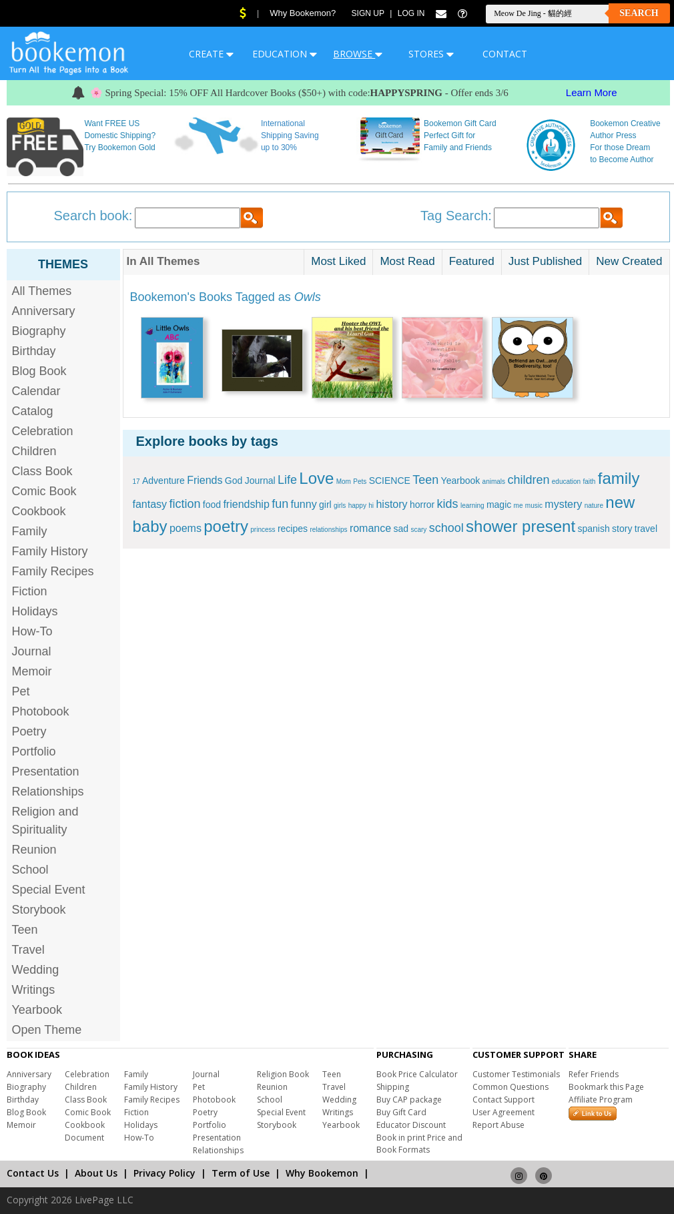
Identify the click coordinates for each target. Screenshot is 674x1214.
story (622, 528)
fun (280, 504)
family (619, 478)
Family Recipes (53, 571)
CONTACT (504, 53)
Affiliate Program (601, 1099)
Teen (25, 929)
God (233, 480)
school (446, 528)
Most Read (407, 261)
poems (186, 528)
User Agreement (503, 1112)
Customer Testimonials (516, 1074)
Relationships (48, 791)
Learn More (591, 92)
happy (357, 505)
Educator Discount (411, 1125)
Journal (31, 651)
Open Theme (47, 1029)
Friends (204, 480)
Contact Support (503, 1099)
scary (418, 529)
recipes (293, 528)
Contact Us (33, 1173)
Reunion (34, 849)
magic (498, 504)
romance (370, 528)
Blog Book (39, 371)
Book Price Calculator (417, 1074)
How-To (32, 631)
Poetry (29, 731)
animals (493, 481)
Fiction (29, 591)
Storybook (39, 909)
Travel (28, 949)
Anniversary (43, 311)
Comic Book (44, 491)
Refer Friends (594, 1074)
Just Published (546, 261)
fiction (184, 504)
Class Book (42, 471)
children (528, 480)
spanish (593, 528)
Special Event (48, 889)
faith (589, 481)
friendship (246, 504)
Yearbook (37, 1009)
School (30, 869)
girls (340, 505)
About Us (96, 1173)
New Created (629, 261)
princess (262, 529)
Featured (471, 261)
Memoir (32, 671)
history (391, 504)
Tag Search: (456, 215)
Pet (21, 691)
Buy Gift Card (401, 1112)
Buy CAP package (409, 1099)
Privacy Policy (164, 1173)
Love (316, 478)
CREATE (211, 53)
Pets (359, 481)
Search (638, 13)
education (566, 481)
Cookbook (39, 511)
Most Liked (338, 261)
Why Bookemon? (303, 13)
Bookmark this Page (606, 1087)
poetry (226, 526)
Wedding (35, 969)
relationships (328, 529)
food (212, 504)
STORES (431, 53)
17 (136, 481)
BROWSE (357, 53)
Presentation (45, 771)
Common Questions (510, 1087)
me (518, 505)
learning (472, 505)
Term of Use (241, 1173)
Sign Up (368, 13)
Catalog (32, 411)
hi (371, 505)
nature (594, 505)
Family (29, 531)
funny (304, 504)
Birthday (34, 351)
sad (400, 528)
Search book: (93, 215)
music (534, 505)
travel (646, 528)
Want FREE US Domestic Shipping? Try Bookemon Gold (119, 135)
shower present (520, 526)
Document (84, 1137)
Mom (343, 481)
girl (325, 504)
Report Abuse (498, 1125)
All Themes (42, 291)
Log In (411, 13)
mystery (563, 504)
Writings (33, 989)
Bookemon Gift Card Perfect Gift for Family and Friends (460, 135)
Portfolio (34, 751)
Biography (39, 331)
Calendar (36, 391)
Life (287, 480)
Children (34, 451)
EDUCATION (284, 53)
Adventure (163, 480)
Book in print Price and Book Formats (419, 1143)
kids (447, 504)
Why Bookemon (322, 1173)
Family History (50, 551)
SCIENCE (389, 480)
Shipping (392, 1087)
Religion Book (283, 1074)
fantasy (150, 504)
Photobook (40, 711)
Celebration (42, 431)
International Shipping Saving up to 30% (290, 135)
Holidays (35, 611)
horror (422, 504)
